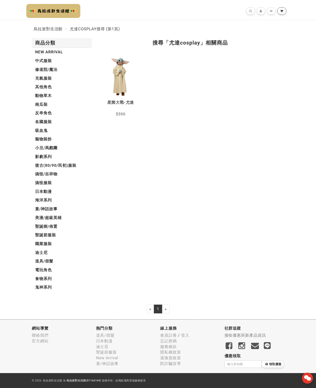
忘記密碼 (168, 341)
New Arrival (49, 52)
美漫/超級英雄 (48, 217)
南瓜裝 (41, 104)
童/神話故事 (46, 209)
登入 (185, 335)
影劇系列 (43, 156)
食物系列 (43, 278)
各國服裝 (43, 121)
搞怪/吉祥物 (46, 174)
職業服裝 (43, 243)
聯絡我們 (40, 335)
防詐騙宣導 (170, 363)
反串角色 (43, 113)
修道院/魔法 (46, 69)
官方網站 (40, 341)
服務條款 (168, 346)
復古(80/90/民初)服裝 (55, 165)
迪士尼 (41, 252)
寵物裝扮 (43, 139)
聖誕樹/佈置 (46, 226)
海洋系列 (43, 200)
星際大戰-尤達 (120, 102)
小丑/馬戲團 (46, 148)
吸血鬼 (41, 130)
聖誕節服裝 (45, 235)
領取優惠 (273, 364)
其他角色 (43, 86)
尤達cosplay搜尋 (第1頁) (95, 29)
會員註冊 (168, 335)
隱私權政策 (170, 352)
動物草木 (43, 95)
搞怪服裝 (43, 182)
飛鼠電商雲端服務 (129, 380)
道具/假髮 (44, 261)
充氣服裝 (43, 78)
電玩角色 (43, 270)
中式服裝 (43, 60)
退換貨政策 (170, 358)
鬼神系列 (43, 287)
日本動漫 (43, 191)
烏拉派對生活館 (48, 29)
